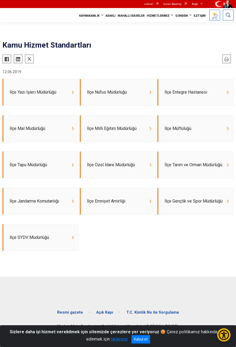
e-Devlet (148, 4)
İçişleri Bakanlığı (173, 4)
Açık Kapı (104, 312)
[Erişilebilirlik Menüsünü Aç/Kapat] (224, 335)
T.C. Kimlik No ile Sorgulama (152, 312)
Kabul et (141, 339)
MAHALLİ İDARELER (131, 15)
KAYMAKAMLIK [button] (89, 15)
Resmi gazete (70, 312)
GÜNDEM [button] (181, 15)
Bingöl (195, 4)
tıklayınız (119, 339)
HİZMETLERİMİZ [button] (158, 15)
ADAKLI (111, 15)
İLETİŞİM (200, 15)
